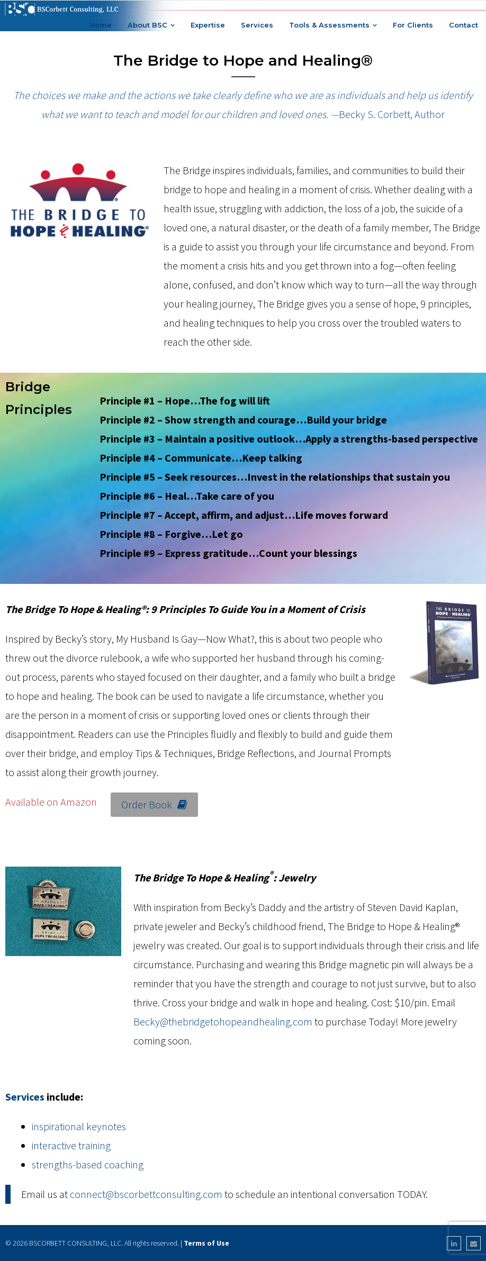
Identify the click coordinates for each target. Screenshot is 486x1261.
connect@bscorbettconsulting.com (146, 1194)
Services (24, 1096)
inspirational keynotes (79, 1126)
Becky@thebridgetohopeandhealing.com (222, 1021)
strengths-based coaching (87, 1164)
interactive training (71, 1145)
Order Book (154, 804)
